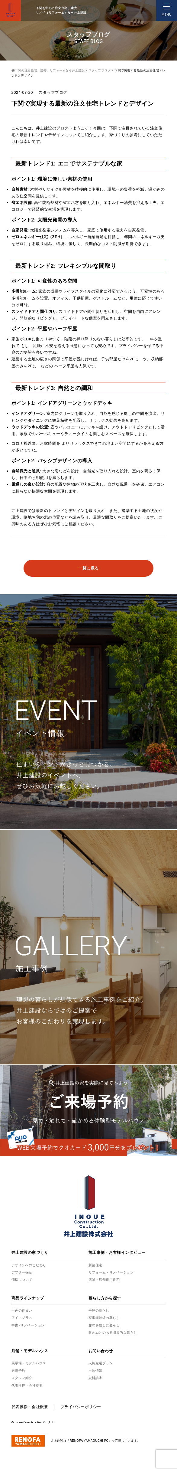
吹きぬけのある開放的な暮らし (114, 1332)
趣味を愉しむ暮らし (105, 1325)
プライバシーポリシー (80, 1407)
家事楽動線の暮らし (105, 1318)
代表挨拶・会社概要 (28, 1385)
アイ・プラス (22, 1318)
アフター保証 (22, 1272)
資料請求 (96, 1378)
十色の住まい (22, 1310)
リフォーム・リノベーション (113, 1272)
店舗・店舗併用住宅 (105, 1279)
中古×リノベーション (29, 1325)
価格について (22, 1279)
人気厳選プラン (101, 1363)
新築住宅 (96, 1265)
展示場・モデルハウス (30, 1363)
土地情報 (96, 1371)
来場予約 (19, 1371)
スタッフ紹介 (22, 1378)
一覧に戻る (88, 568)
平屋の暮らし (99, 1310)
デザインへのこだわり (30, 1265)
